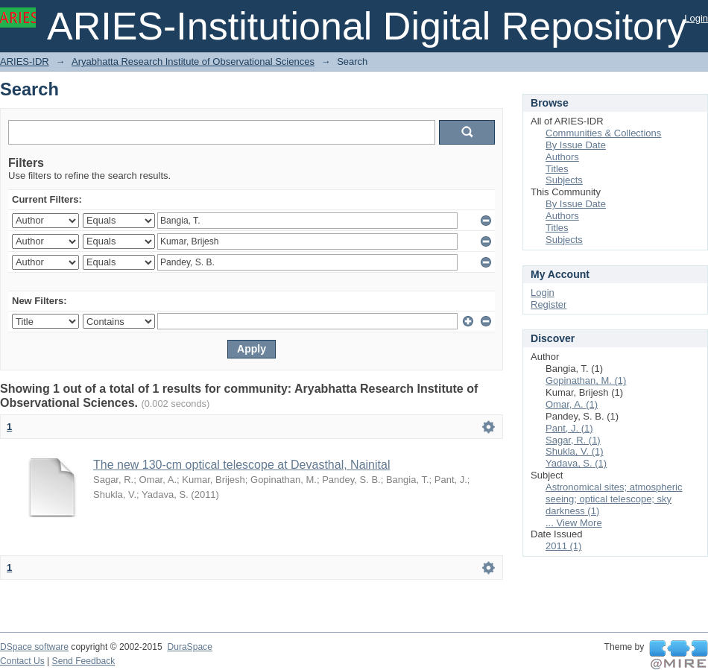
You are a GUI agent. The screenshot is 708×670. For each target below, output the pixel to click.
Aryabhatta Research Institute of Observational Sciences (193, 61)
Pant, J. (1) (569, 428)
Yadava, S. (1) (576, 463)
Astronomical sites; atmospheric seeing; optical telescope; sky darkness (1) (614, 498)
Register (548, 304)
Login (696, 18)
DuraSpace (189, 647)
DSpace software (34, 647)
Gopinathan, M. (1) (586, 380)
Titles (557, 168)
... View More (574, 522)
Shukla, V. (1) (575, 451)
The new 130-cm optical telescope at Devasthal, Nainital (241, 464)
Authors (562, 156)
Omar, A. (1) (572, 404)
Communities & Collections (603, 133)
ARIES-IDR (24, 61)
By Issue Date (576, 145)
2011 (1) (563, 546)
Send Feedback (84, 661)
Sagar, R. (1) (573, 440)
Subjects (564, 180)
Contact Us (22, 661)
